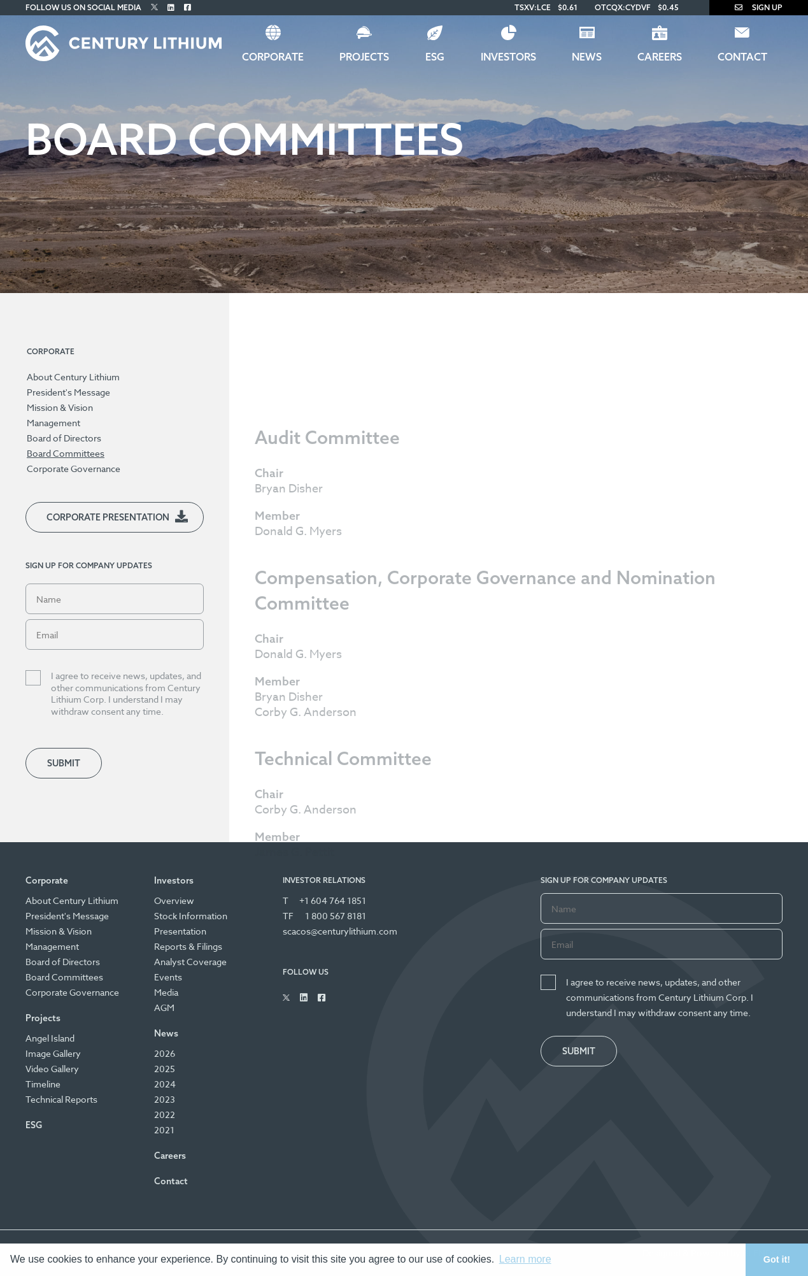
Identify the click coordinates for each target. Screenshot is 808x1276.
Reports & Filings (188, 946)
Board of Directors (64, 438)
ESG (434, 56)
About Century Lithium (73, 377)
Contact (742, 56)
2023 (164, 1099)
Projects (364, 56)
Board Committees (65, 453)
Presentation (180, 931)
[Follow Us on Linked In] (170, 7)
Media (166, 992)
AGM (164, 1007)
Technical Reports (61, 1099)
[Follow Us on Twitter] (154, 7)
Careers (659, 56)
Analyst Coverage (190, 962)
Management (53, 423)
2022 (164, 1114)
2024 (165, 1084)
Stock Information (190, 916)
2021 (164, 1130)
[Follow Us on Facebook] (187, 7)
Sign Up (759, 7)
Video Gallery (52, 1069)
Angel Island (49, 1038)
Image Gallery (53, 1053)
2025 (164, 1069)
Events (168, 977)
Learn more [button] (525, 1259)
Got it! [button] (776, 1259)
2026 (164, 1053)
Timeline (42, 1084)
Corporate (273, 56)
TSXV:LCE (532, 7)
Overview (174, 900)
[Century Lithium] (123, 43)
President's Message (68, 392)
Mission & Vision (60, 407)
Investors (508, 56)
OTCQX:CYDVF (623, 7)
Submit (63, 763)
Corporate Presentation (107, 517)
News (587, 56)
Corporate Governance (73, 468)
